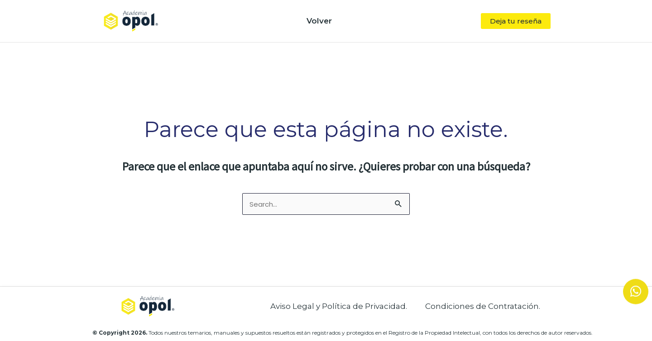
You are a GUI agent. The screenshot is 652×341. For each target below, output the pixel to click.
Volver (319, 20)
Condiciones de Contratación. (482, 306)
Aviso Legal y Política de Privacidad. (338, 306)
